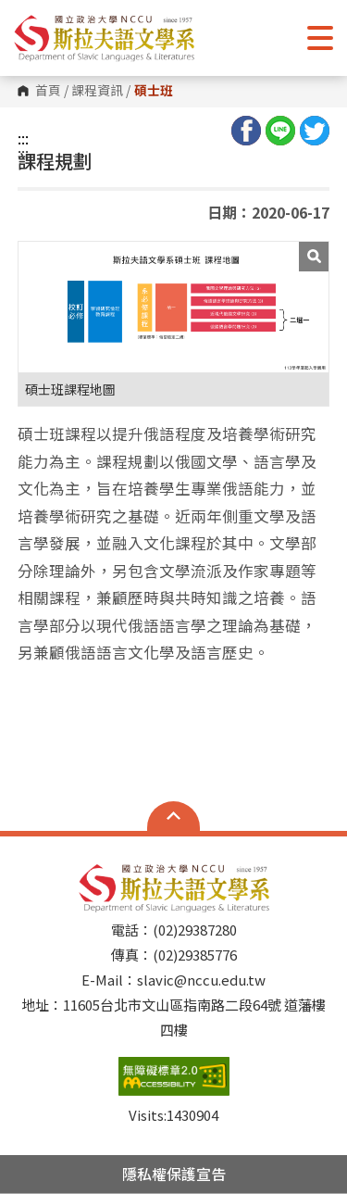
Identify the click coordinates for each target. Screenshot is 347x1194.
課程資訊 (97, 90)
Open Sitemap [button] (173, 816)
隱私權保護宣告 (174, 1174)
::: (23, 138)
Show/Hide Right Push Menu (320, 38)
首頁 (48, 90)
